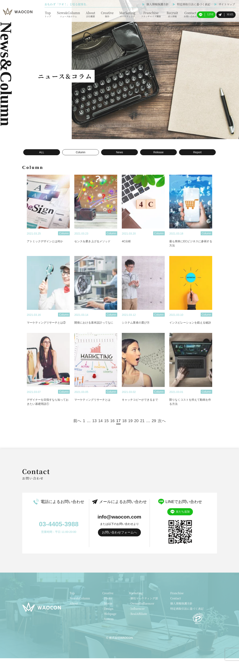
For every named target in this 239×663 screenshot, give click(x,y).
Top (48, 14)
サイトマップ (224, 4)
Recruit (172, 14)
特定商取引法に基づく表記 (191, 4)
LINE (206, 14)
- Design (107, 613)
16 (112, 425)
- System (108, 624)
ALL (41, 152)
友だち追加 (180, 517)
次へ (162, 425)
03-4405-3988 (58, 528)
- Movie (107, 608)
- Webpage (109, 618)
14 (100, 425)
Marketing (127, 14)
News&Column (68, 14)
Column (80, 152)
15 (106, 425)
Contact (190, 14)
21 (142, 425)
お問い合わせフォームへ (119, 537)
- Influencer (137, 613)
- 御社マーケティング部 (143, 603)
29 (154, 425)
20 (136, 425)
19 (130, 425)
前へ (77, 425)
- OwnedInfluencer (141, 608)
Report (197, 152)
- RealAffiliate (138, 618)
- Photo (107, 603)
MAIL (226, 14)
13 (94, 425)
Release (158, 152)
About (90, 14)
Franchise (151, 14)
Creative (107, 14)
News (119, 152)
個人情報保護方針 (155, 4)
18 (124, 425)
